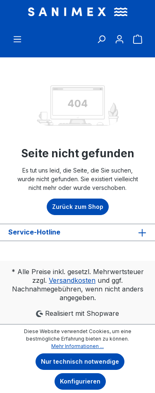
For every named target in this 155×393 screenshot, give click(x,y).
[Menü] (17, 37)
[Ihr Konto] (119, 37)
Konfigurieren (80, 381)
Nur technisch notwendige (80, 361)
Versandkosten (72, 280)
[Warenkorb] (138, 39)
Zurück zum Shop (77, 206)
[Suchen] (101, 37)
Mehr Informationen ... (77, 346)
